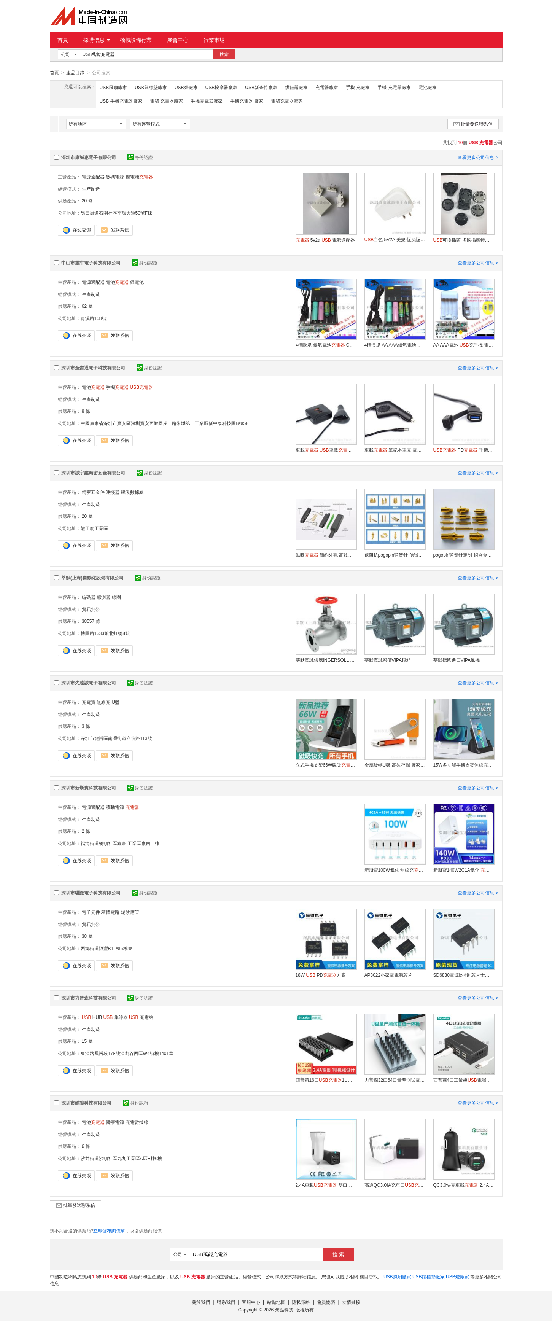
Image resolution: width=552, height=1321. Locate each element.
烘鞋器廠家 (296, 87)
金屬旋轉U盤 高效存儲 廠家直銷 (394, 764)
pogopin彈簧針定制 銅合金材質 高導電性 (463, 554)
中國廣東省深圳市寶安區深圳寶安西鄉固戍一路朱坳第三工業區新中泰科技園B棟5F (165, 423)
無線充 (103, 702)
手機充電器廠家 (207, 100)
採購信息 (96, 40)
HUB (92, 1017)
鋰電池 (139, 176)
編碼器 (88, 597)
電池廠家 (427, 87)
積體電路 (110, 912)
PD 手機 (463, 449)
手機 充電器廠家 (393, 87)
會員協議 (326, 1302)
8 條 (86, 411)
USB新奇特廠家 (261, 87)
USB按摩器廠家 (221, 87)
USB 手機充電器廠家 (121, 100)
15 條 (87, 1041)
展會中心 (177, 40)
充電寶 (88, 702)
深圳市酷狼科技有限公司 (86, 1102)
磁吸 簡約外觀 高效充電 (326, 554)
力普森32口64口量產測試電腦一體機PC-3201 (394, 1079)
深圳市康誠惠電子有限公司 (88, 157)
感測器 (103, 597)
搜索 (224, 54)
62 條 (87, 306)
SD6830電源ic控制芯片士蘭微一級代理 (463, 974)
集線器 (115, 1017)
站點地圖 (276, 1302)
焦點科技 (284, 1309)
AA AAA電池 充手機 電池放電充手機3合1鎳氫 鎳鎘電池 (463, 344)
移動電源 (115, 807)
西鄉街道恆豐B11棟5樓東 (106, 948)
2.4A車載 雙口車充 (326, 1184)
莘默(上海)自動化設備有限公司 (92, 577)
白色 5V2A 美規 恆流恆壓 (394, 239)
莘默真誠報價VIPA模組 (387, 659)
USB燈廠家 (186, 87)
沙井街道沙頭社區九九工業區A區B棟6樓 (121, 1158)
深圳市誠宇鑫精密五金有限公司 (93, 472)
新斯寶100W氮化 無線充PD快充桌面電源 (394, 869)
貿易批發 (91, 609)
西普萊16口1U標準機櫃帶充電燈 (326, 1079)
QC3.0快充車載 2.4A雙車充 (463, 1184)
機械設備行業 (136, 40)
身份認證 (140, 157)
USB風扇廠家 (113, 87)
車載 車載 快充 (326, 449)
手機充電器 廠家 (246, 100)
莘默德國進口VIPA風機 (456, 659)
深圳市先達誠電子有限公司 (88, 682)
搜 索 (338, 1254)
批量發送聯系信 (473, 124)
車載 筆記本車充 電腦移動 (394, 449)
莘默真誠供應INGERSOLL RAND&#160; (326, 659)
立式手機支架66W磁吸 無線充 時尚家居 (326, 764)
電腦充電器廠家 (287, 100)
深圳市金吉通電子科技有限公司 (93, 367)
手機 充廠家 (358, 87)
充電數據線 (137, 1122)
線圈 (116, 597)
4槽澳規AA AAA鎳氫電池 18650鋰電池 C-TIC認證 (394, 344)
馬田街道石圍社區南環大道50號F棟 (117, 212)
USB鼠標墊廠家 (151, 87)
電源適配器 (93, 176)
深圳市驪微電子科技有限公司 (91, 892)
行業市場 (214, 40)
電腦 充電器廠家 (166, 100)
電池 (117, 282)
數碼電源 (115, 176)
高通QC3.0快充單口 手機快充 (394, 1184)
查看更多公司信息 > (478, 157)
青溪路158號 (94, 318)
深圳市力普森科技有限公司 (88, 997)
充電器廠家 (326, 87)
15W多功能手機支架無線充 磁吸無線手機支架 (463, 764)
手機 (117, 387)
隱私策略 (301, 1302)
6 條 (86, 1146)
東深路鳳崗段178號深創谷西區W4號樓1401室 (127, 1053)
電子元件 (91, 912)
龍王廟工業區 (94, 528)
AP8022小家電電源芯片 (388, 974)
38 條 (87, 936)
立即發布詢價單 (109, 1230)
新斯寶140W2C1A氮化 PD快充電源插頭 (463, 869)
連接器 (112, 492)
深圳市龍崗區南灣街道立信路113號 (116, 738)
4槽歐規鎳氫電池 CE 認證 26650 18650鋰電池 (326, 344)
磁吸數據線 (132, 492)
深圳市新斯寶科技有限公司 (88, 787)
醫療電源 (115, 1122)
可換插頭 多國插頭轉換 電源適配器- (463, 239)
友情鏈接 (351, 1302)
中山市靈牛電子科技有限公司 (91, 262)
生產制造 (91, 188)
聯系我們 (226, 1302)
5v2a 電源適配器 (325, 239)
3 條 (86, 726)
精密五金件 (93, 492)
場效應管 (130, 912)
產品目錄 (75, 72)
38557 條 (91, 621)
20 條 (87, 200)
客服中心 (251, 1302)
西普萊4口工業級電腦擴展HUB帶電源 (463, 1079)
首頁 (62, 40)
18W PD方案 (321, 974)
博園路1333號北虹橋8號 (105, 633)
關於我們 (201, 1302)
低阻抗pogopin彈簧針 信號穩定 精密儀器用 (394, 554)
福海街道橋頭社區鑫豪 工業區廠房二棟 (120, 843)
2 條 (86, 831)
